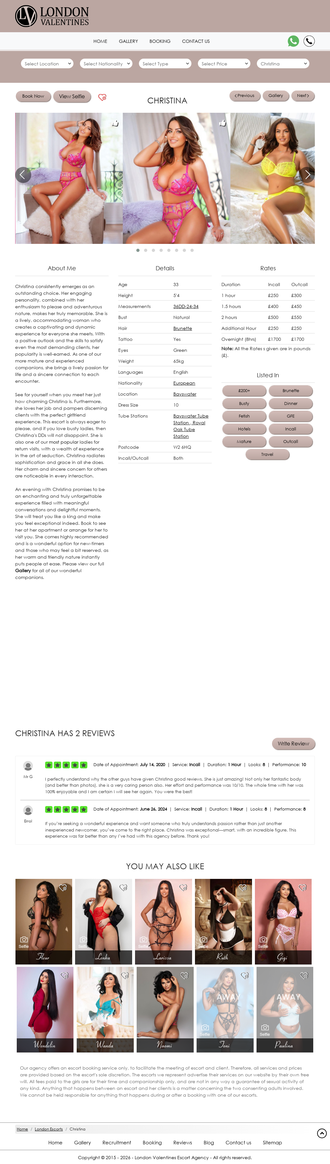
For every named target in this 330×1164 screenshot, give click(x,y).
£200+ (244, 390)
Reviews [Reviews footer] (182, 1142)
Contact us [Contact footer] (238, 1142)
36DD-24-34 (186, 306)
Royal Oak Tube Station (189, 429)
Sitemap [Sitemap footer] (272, 1142)
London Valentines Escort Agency (172, 1157)
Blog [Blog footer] (209, 1142)
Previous (244, 95)
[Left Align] (49, 765)
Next (303, 95)
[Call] (309, 41)
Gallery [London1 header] (128, 41)
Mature (244, 441)
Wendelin (45, 1045)
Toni (225, 1045)
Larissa (163, 957)
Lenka (103, 957)
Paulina (285, 1045)
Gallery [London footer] (82, 1142)
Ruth (223, 957)
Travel (267, 454)
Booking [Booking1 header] (160, 41)
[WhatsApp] (293, 41)
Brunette (182, 328)
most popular (63, 442)
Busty (244, 403)
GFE (291, 416)
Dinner (290, 403)
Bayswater (184, 394)
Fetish (244, 416)
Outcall (290, 441)
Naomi (165, 1045)
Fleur (43, 957)
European (184, 383)
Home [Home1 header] (100, 41)
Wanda (105, 1045)
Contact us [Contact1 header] (196, 41)
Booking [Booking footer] (152, 1142)
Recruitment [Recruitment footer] (116, 1142)
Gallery (275, 95)
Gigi (283, 957)
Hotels (244, 429)
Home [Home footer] (55, 1142)
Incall (290, 429)
